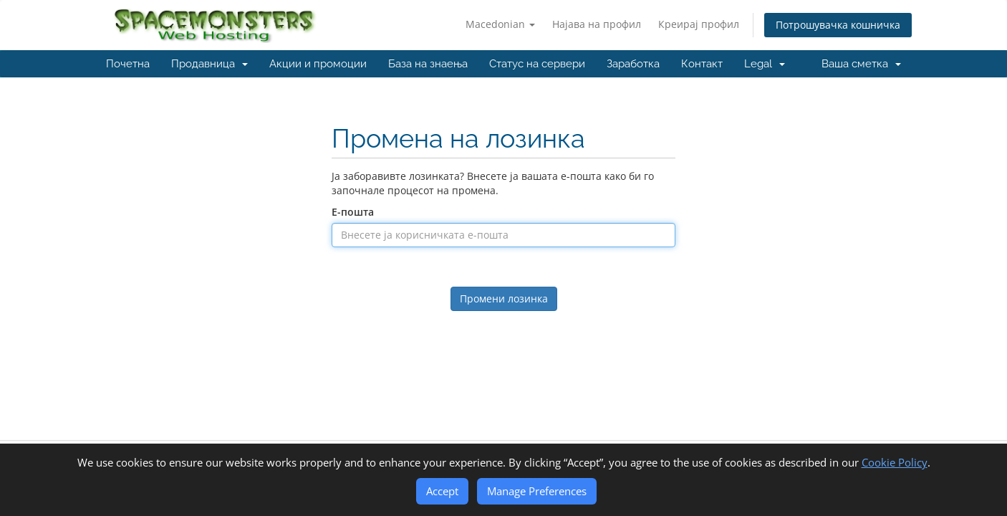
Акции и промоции (318, 63)
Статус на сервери (537, 63)
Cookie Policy (895, 462)
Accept (442, 491)
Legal (764, 63)
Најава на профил (596, 24)
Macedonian (500, 24)
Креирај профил (698, 24)
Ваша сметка (861, 63)
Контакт (702, 63)
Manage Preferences (537, 491)
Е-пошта (353, 212)
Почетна (128, 63)
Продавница (209, 63)
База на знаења (428, 63)
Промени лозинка (504, 298)
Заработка (633, 63)
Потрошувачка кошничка (838, 25)
